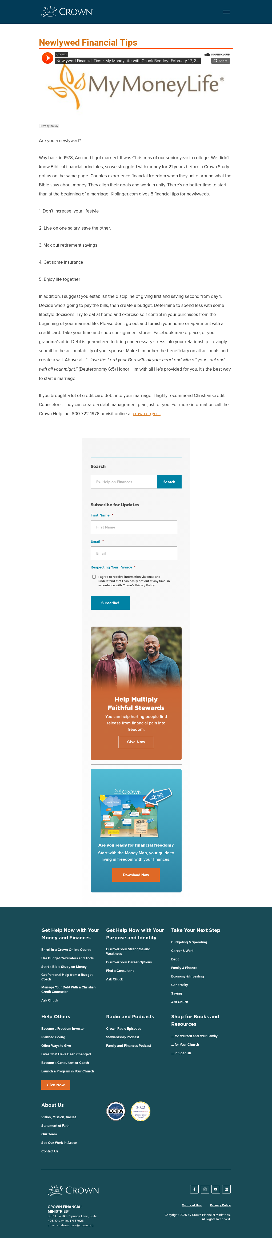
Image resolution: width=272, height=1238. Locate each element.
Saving (176, 993)
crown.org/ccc (147, 413)
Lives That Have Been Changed (66, 1054)
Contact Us (49, 1151)
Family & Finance (184, 967)
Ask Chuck (49, 1000)
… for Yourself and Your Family (194, 1036)
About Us (52, 1105)
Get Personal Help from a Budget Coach (67, 976)
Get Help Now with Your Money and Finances (70, 934)
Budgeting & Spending (189, 942)
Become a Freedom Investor (63, 1028)
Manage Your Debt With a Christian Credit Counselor (68, 989)
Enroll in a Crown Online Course (66, 949)
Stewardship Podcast (122, 1037)
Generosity (179, 985)
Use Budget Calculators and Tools (67, 958)
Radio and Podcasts (130, 1016)
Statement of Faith (55, 1125)
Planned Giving (53, 1037)
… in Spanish (181, 1053)
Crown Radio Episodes (123, 1028)
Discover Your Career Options (129, 962)
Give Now (56, 1085)
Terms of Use (192, 1205)
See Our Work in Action (59, 1142)
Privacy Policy (220, 1205)
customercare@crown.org (75, 1225)
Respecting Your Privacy (113, 567)
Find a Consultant (120, 970)
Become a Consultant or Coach (65, 1062)
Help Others (55, 1016)
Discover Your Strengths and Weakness (128, 951)
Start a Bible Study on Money (64, 966)
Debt (175, 959)
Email (97, 541)
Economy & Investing (187, 976)
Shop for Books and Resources (195, 1020)
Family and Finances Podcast (128, 1045)
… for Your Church (185, 1044)
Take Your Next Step (195, 930)
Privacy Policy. (145, 585)
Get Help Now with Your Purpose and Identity (135, 934)
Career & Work (182, 950)
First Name (102, 515)
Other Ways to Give (56, 1045)
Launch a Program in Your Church (67, 1071)
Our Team (49, 1134)
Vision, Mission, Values (58, 1117)
